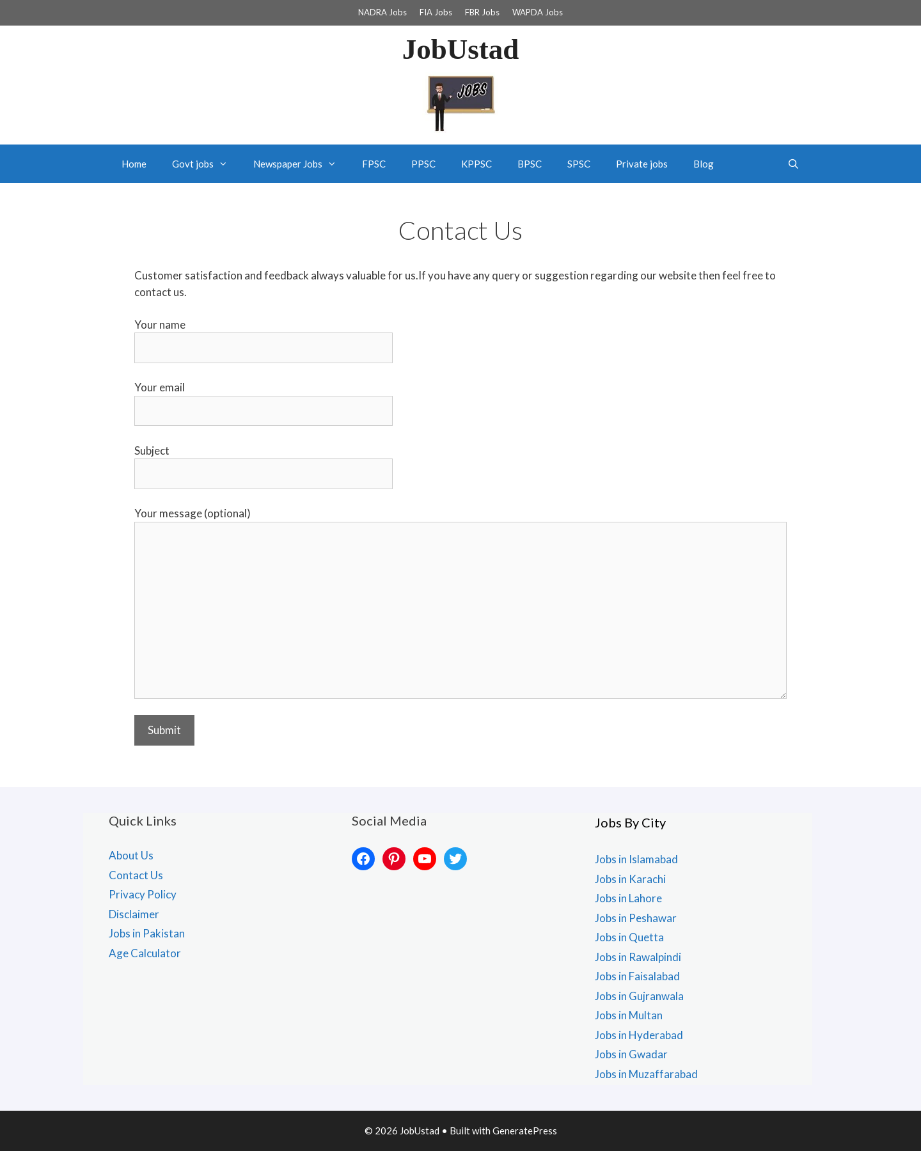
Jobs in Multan (629, 1015)
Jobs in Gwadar (631, 1054)
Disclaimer (134, 914)
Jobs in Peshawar (636, 918)
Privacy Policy (143, 894)
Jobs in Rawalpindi (638, 957)
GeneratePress (524, 1130)
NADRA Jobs (382, 12)
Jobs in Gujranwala (639, 996)
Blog (703, 163)
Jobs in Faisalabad (637, 976)
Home (134, 163)
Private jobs (642, 163)
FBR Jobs (482, 12)
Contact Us (136, 875)
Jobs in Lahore (628, 898)
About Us (131, 855)
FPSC (374, 163)
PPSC (423, 163)
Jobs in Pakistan (147, 933)
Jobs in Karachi (630, 879)
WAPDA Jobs (537, 12)
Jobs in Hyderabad (639, 1035)
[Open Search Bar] (793, 164)
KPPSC (476, 163)
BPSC (529, 163)
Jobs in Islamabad (636, 859)
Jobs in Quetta (629, 937)
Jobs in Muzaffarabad (646, 1074)
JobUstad (460, 49)
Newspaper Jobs (301, 164)
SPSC (578, 163)
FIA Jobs (436, 12)
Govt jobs (206, 164)
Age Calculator (145, 953)
